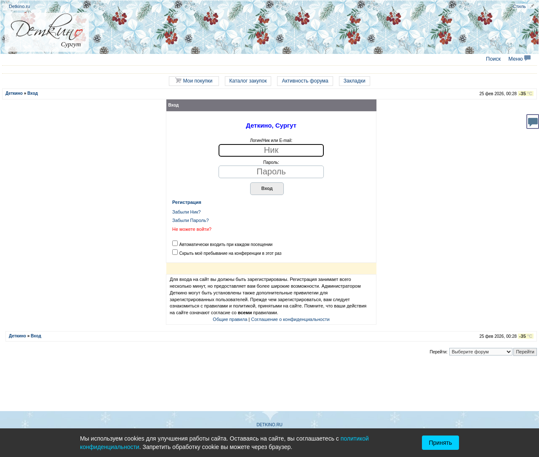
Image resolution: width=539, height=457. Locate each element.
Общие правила (230, 319)
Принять (440, 442)
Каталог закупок (248, 81)
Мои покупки (193, 81)
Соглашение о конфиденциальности (290, 319)
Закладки (355, 81)
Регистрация (186, 202)
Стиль (519, 6)
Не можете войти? (191, 229)
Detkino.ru (19, 6)
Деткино (14, 93)
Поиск (493, 59)
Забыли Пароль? (190, 220)
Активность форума (305, 81)
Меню (519, 59)
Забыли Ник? (186, 211)
